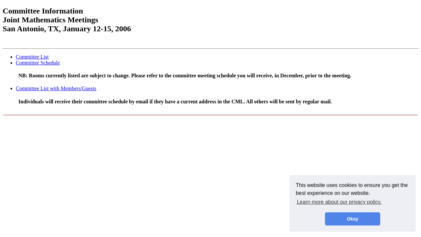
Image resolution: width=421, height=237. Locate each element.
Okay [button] (352, 219)
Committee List (32, 57)
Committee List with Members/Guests (56, 88)
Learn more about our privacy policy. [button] (339, 202)
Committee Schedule (38, 63)
